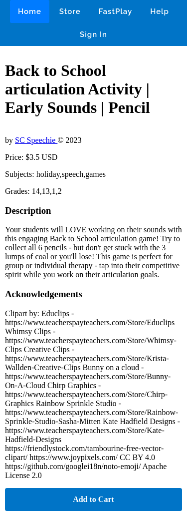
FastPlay (116, 11)
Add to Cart (93, 499)
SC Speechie (36, 140)
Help (159, 11)
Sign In (93, 34)
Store (70, 11)
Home (29, 11)
